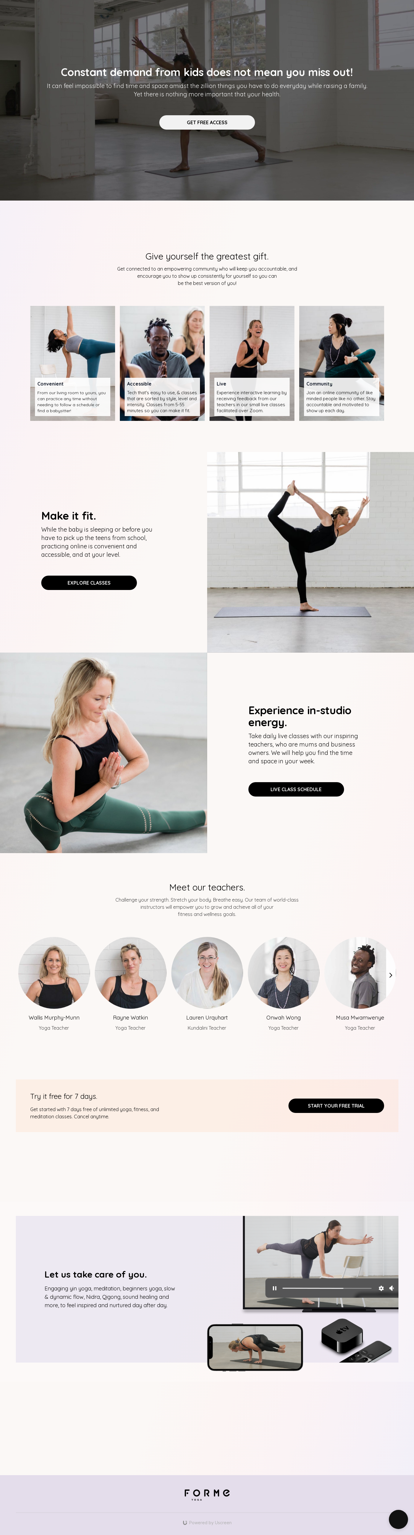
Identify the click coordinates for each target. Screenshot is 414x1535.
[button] (398, 1519)
